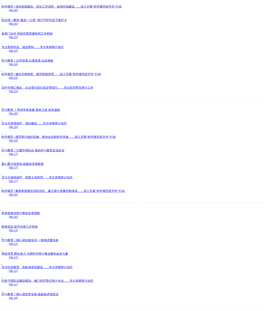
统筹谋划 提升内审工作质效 (19, 226)
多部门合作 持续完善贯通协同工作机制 (27, 33)
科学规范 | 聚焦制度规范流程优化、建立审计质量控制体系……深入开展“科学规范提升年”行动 (63, 191)
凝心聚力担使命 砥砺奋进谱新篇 (22, 163)
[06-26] (13, 10)
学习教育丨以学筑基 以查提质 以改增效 (27, 60)
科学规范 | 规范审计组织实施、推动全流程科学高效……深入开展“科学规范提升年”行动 (58, 136)
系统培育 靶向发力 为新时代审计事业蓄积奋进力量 (34, 253)
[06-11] (13, 270)
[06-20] (13, 113)
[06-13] (13, 230)
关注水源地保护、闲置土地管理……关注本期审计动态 (37, 177)
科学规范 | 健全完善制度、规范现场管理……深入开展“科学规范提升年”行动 (51, 74)
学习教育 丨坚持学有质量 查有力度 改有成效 (30, 109)
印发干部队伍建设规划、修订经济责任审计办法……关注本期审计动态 (47, 280)
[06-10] (13, 298)
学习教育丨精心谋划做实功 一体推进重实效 (29, 240)
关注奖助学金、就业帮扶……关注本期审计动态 (32, 47)
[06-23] (13, 77)
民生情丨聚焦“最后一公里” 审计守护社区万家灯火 (34, 20)
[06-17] (13, 154)
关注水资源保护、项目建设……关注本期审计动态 (34, 123)
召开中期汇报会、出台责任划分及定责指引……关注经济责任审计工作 (47, 87)
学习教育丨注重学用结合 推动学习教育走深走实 (32, 150)
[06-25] (13, 37)
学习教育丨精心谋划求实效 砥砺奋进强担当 (29, 294)
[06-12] (13, 243)
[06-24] (13, 64)
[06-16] (13, 194)
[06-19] (13, 140)
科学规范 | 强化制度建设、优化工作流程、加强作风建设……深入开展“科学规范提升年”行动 (61, 6)
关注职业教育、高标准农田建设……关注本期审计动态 (37, 267)
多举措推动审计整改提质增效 (20, 213)
